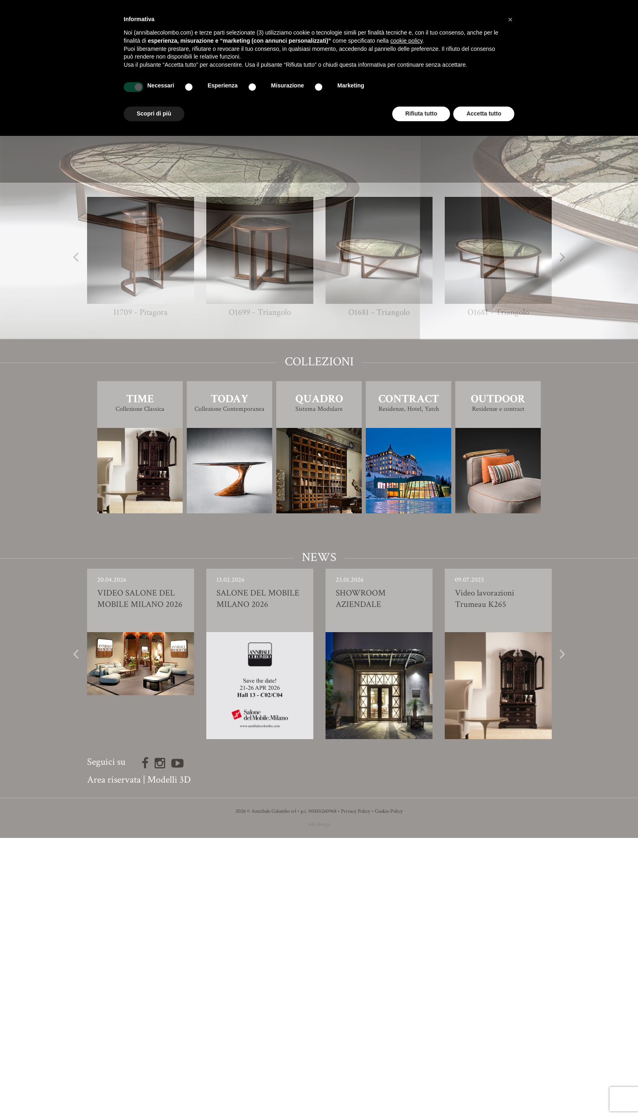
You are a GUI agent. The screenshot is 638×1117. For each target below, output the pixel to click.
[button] (510, 19)
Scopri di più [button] (154, 113)
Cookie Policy (389, 1090)
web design (319, 1103)
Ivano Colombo (333, 398)
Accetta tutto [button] (483, 113)
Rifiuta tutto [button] (421, 113)
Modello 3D (319, 438)
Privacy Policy (355, 1090)
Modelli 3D (169, 1058)
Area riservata (114, 1058)
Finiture (319, 415)
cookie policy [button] (406, 40)
